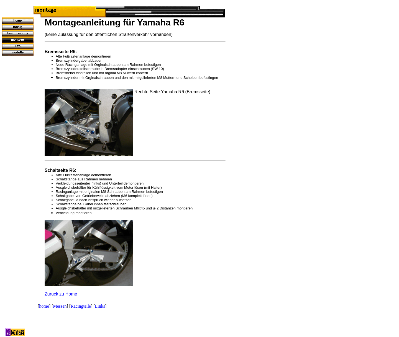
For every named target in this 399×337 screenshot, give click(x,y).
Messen (60, 306)
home (44, 306)
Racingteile (81, 306)
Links (100, 306)
